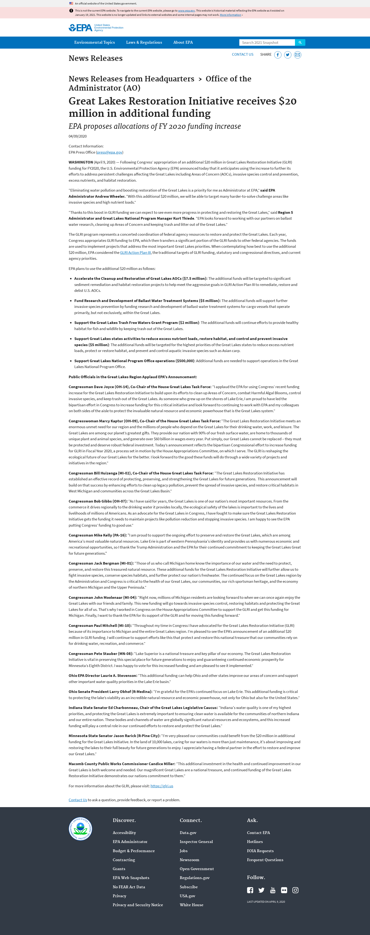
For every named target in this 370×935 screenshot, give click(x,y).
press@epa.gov (109, 152)
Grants (119, 869)
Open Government (197, 869)
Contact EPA (258, 833)
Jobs (184, 851)
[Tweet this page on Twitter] (287, 55)
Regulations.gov (195, 878)
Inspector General (196, 842)
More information (230, 15)
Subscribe (189, 887)
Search (300, 42)
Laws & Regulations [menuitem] (144, 42)
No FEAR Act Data (129, 887)
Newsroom (189, 860)
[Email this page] (297, 55)
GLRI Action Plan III (135, 252)
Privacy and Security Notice (138, 905)
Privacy (119, 896)
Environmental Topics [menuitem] (94, 42)
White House (191, 905)
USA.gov (187, 896)
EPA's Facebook (250, 890)
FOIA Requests (260, 851)
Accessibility (124, 833)
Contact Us (242, 54)
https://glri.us (162, 785)
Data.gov (188, 833)
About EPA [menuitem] (183, 42)
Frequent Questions (265, 860)
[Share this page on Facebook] (278, 55)
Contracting (124, 860)
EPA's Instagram (295, 890)
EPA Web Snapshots (131, 878)
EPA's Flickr (284, 890)
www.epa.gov (186, 10)
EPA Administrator (130, 842)
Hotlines (255, 842)
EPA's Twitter (261, 890)
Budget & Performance (134, 851)
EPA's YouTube (273, 890)
